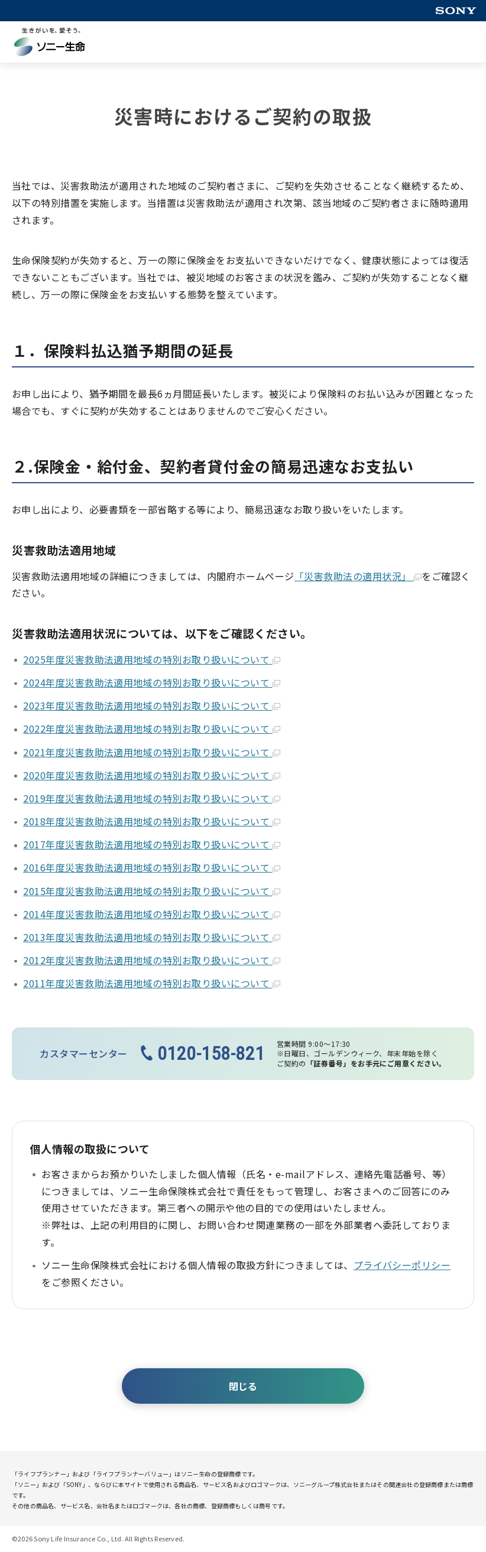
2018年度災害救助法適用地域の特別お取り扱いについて (151, 821)
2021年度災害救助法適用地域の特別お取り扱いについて (151, 752)
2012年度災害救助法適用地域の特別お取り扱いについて (151, 960)
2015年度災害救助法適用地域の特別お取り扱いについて (151, 891)
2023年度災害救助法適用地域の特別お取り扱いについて (151, 705)
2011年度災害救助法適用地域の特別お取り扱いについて (151, 983)
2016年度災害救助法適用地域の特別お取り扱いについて (151, 867)
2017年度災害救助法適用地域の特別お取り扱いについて (151, 844)
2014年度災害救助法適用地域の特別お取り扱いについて (151, 914)
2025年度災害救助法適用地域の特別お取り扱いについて (151, 659)
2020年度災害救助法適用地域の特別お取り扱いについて (151, 775)
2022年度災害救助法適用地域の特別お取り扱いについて (151, 728)
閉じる (243, 1386)
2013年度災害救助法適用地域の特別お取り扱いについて (151, 937)
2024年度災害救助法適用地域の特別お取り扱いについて (151, 682)
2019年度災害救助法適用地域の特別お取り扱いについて (151, 798)
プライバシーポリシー (402, 1265)
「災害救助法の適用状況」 (358, 576)
